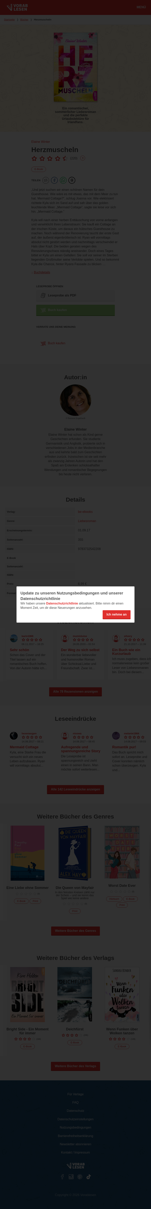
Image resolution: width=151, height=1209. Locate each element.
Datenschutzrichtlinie (62, 603)
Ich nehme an (117, 614)
